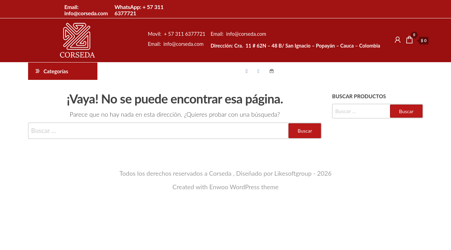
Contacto (272, 71)
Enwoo (218, 187)
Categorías (56, 71)
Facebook (248, 71)
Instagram (260, 71)
